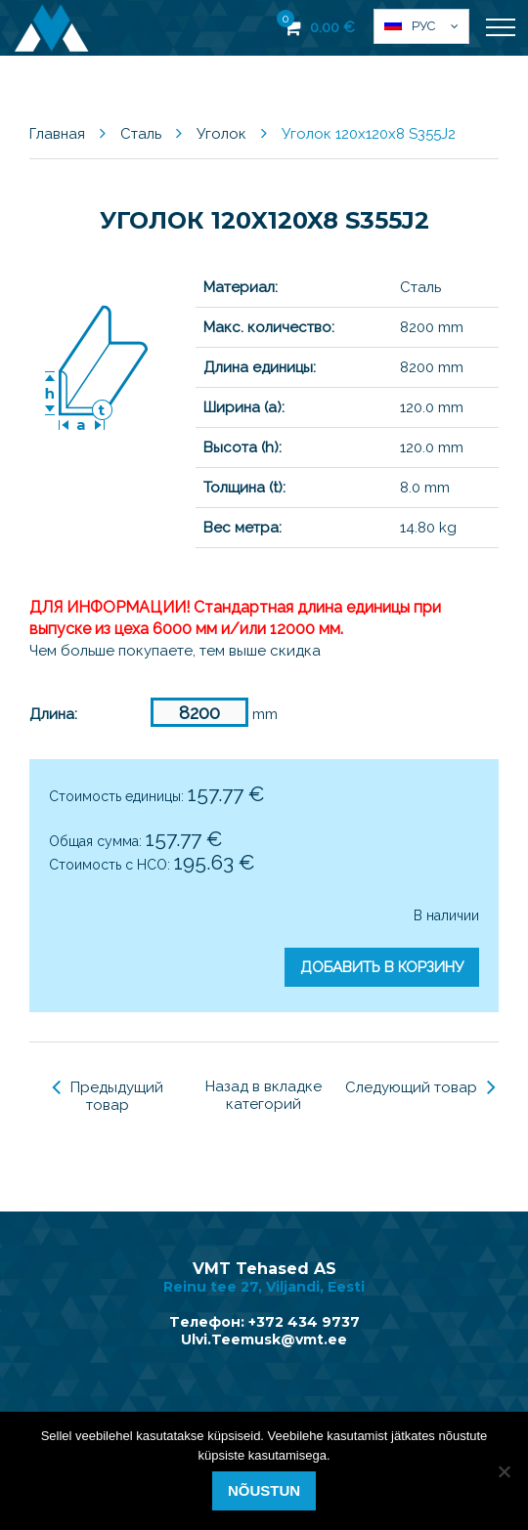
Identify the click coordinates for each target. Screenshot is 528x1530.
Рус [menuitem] (423, 26)
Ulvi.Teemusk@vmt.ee (264, 1339)
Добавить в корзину (381, 967)
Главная (57, 134)
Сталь (140, 134)
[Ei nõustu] (503, 1471)
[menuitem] (421, 26)
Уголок (221, 134)
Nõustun (264, 1490)
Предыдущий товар (107, 1096)
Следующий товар (420, 1087)
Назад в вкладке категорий (263, 1095)
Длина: (53, 714)
